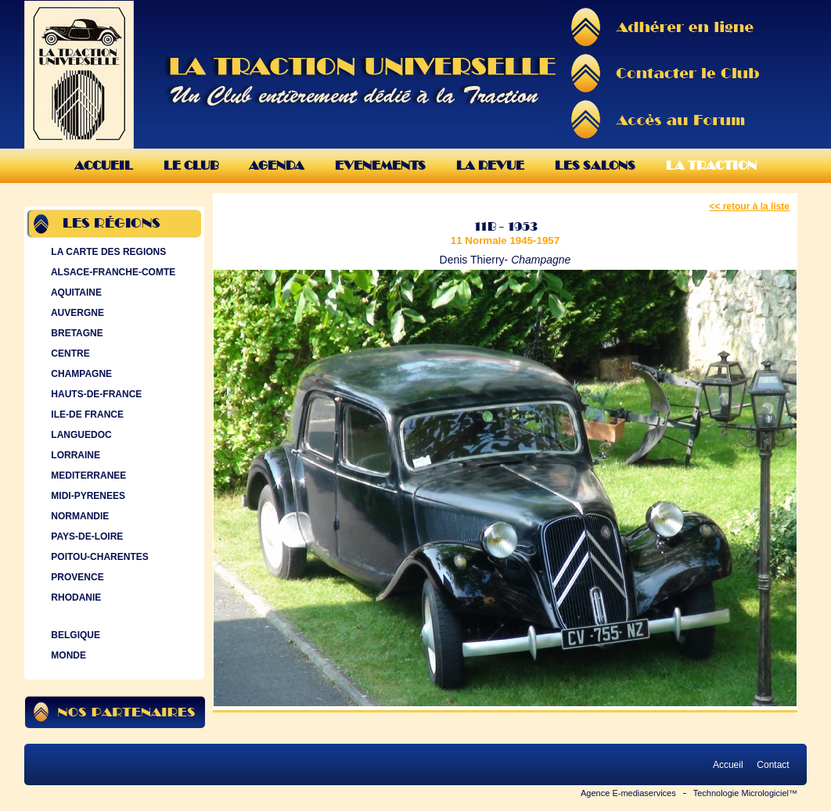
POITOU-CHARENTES (98, 556)
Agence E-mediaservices (628, 793)
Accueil (103, 165)
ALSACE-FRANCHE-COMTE (111, 272)
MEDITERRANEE (87, 475)
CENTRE (69, 353)
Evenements (380, 165)
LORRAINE (74, 455)
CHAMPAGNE (80, 373)
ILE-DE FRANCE (86, 414)
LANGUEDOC (80, 434)
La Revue (490, 165)
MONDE (67, 655)
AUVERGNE (76, 312)
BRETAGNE (75, 333)
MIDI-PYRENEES (86, 495)
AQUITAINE (75, 292)
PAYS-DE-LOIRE (85, 536)
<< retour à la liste (749, 206)
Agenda (277, 165)
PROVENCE (76, 577)
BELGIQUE (74, 635)
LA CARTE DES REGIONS (107, 251)
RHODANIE (74, 597)
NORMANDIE (78, 516)
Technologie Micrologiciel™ (745, 793)
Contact (773, 764)
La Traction (711, 165)
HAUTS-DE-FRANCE (95, 394)
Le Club (190, 165)
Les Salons (595, 165)
